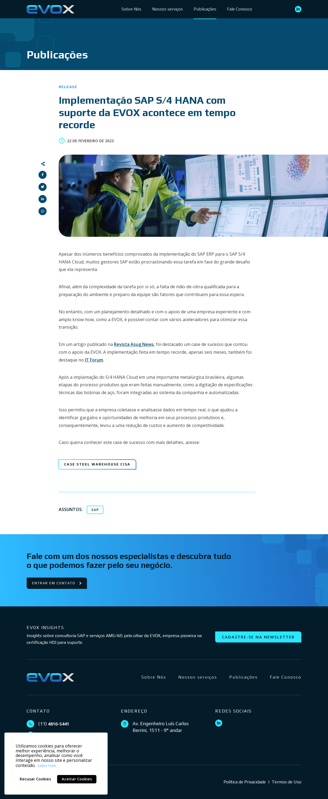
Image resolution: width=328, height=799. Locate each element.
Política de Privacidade (245, 781)
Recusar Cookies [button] (35, 778)
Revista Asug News (134, 344)
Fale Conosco (239, 9)
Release (68, 87)
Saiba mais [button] (46, 765)
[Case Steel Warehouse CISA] (97, 464)
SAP (95, 509)
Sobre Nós (131, 9)
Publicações (205, 9)
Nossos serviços (167, 9)
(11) (53, 724)
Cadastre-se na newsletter (258, 637)
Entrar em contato (57, 583)
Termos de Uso (286, 781)
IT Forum (94, 360)
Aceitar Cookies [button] (77, 778)
